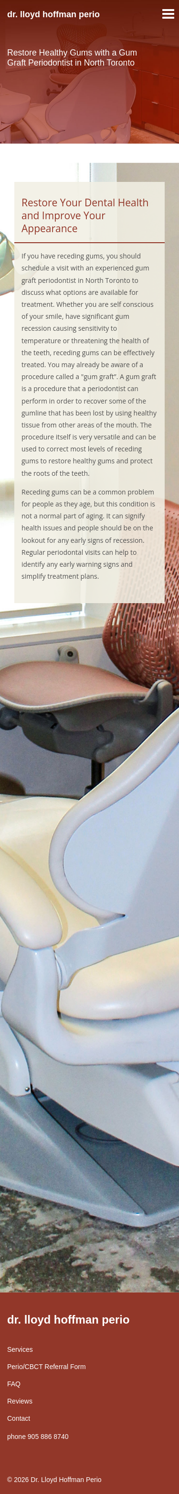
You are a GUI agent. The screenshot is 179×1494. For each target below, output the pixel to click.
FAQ (14, 1384)
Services (20, 1349)
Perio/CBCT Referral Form (46, 1366)
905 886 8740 (48, 1436)
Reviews (19, 1401)
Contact (18, 1418)
